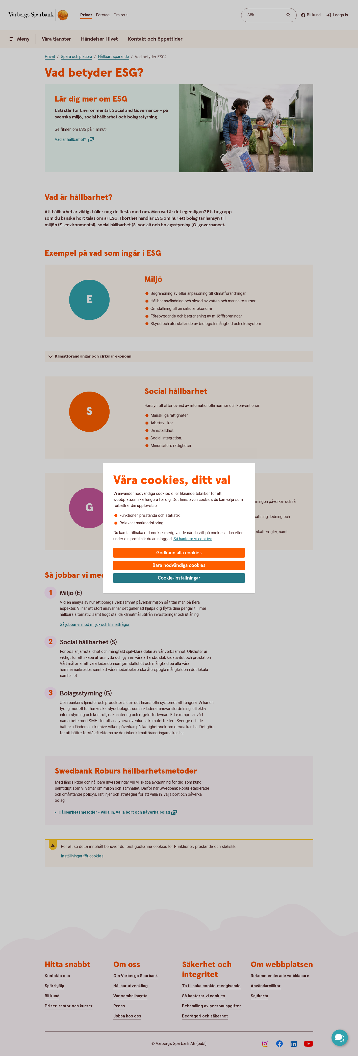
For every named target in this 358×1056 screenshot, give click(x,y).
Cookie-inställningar (179, 578)
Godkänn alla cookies (179, 553)
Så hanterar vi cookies (192, 538)
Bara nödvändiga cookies (179, 565)
